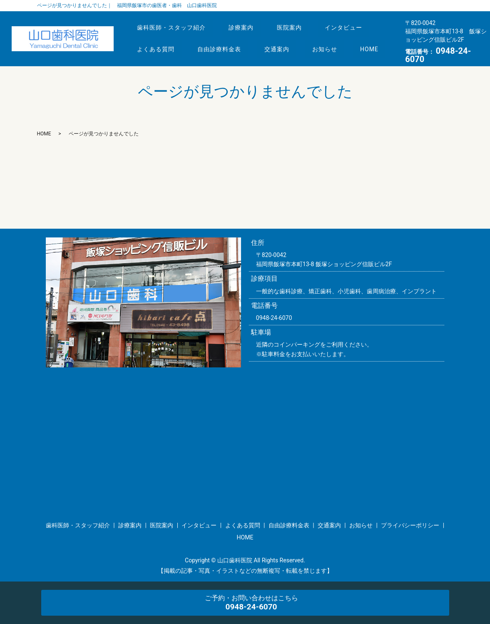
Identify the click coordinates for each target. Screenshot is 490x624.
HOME (148, 54)
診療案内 (246, 23)
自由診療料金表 (225, 38)
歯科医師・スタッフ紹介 (173, 23)
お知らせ (338, 38)
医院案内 (298, 23)
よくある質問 (158, 38)
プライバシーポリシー (410, 525)
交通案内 (286, 38)
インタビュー (357, 23)
